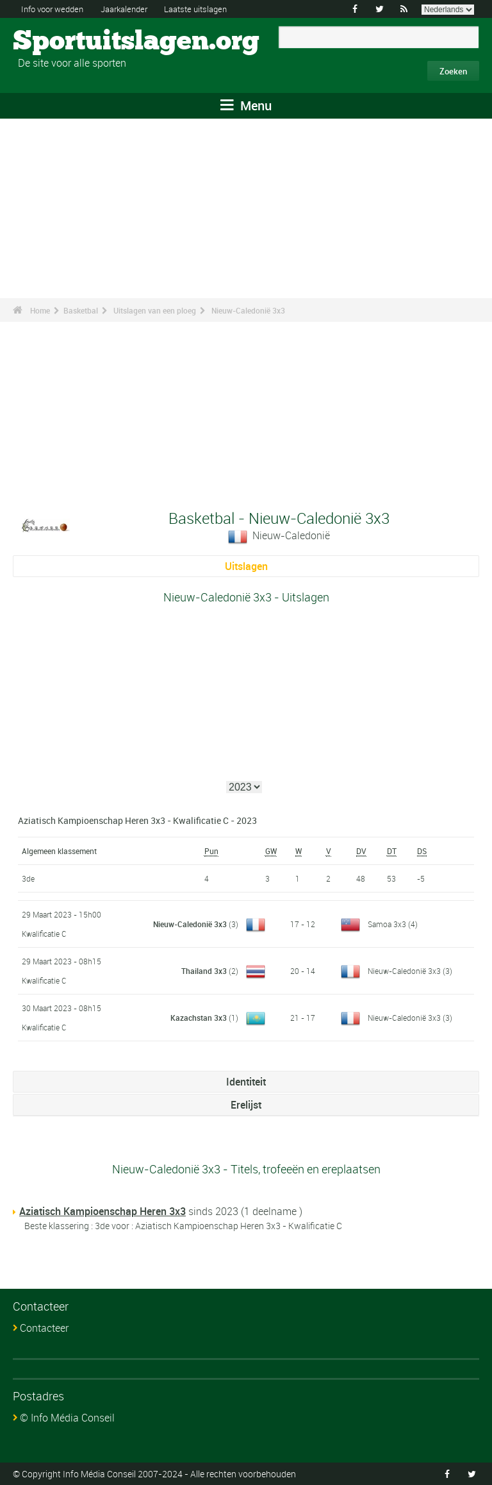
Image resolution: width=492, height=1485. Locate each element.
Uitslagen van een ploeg (154, 310)
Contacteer (44, 1328)
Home (40, 310)
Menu (246, 105)
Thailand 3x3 (204, 971)
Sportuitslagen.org (61, 41)
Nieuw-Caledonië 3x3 (248, 310)
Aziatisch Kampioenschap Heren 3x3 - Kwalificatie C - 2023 (137, 820)
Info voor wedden (55, 9)
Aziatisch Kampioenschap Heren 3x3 (102, 1211)
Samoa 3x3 (387, 924)
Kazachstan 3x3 (198, 1017)
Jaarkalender (134, 9)
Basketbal (80, 310)
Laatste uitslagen (211, 9)
